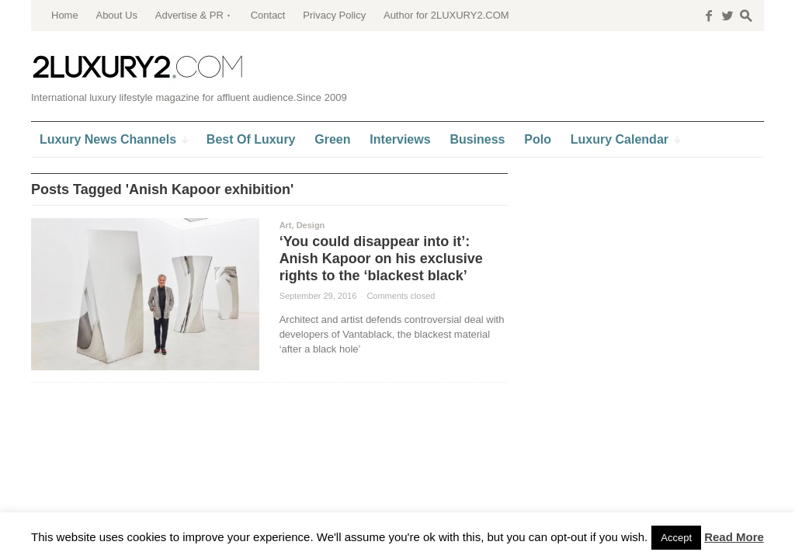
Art (285, 225)
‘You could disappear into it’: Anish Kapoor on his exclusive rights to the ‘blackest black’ (381, 258)
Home (64, 15)
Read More (734, 536)
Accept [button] (676, 537)
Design (311, 225)
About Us (116, 15)
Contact (268, 15)
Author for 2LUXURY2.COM (446, 15)
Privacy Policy (334, 15)
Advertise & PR (189, 15)
